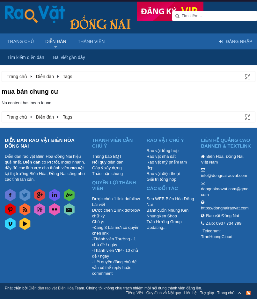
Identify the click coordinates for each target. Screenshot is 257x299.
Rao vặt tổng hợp (163, 150)
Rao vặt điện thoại (163, 173)
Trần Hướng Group (164, 221)
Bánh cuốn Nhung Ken (168, 210)
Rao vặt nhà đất (161, 156)
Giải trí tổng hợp (162, 179)
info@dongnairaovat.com (224, 175)
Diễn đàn (55, 41)
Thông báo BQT (107, 156)
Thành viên (91, 41)
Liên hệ (190, 293)
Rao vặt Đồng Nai (222, 215)
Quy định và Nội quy (163, 293)
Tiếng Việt (134, 293)
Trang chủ (20, 41)
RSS (248, 293)
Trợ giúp (207, 293)
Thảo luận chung (107, 173)
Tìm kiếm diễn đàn (25, 57)
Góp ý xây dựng (107, 167)
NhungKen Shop (162, 216)
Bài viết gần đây (69, 57)
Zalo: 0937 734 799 (223, 223)
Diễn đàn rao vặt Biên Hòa (51, 288)
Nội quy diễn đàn (107, 162)
